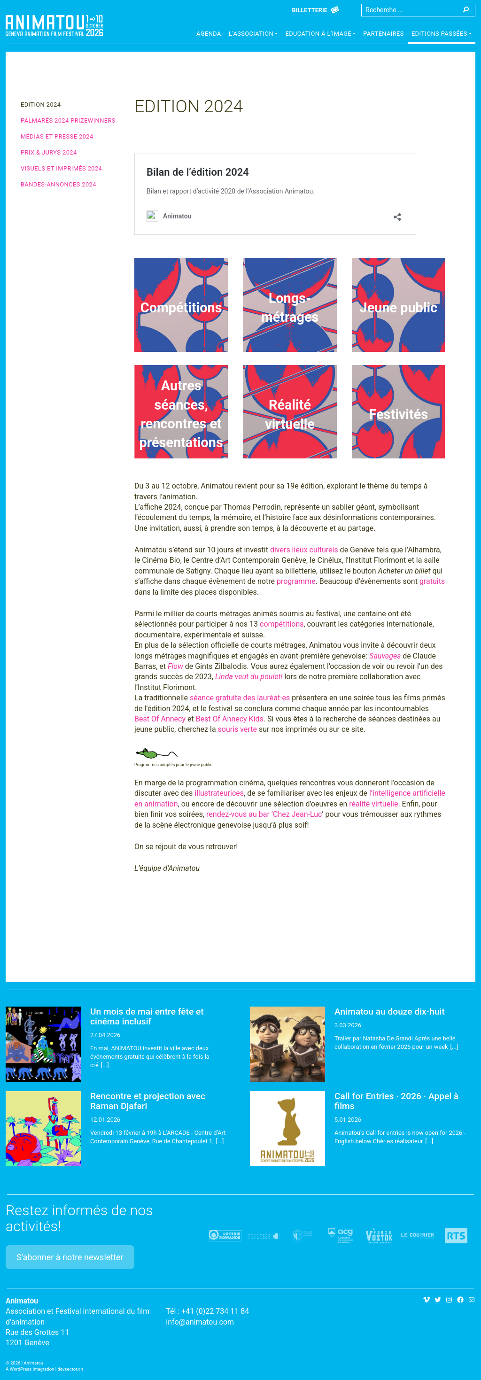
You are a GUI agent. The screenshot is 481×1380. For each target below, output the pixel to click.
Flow (175, 666)
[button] (253, 35)
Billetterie (309, 10)
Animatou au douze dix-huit (389, 1011)
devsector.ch (70, 1369)
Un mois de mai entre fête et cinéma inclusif (147, 1016)
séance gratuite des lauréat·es (240, 697)
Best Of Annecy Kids (230, 718)
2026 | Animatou (26, 1362)
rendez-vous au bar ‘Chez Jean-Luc (264, 814)
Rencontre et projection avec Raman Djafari (147, 1101)
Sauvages (385, 655)
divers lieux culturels (304, 549)
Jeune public (398, 308)
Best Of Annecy (160, 718)
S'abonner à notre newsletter (70, 1257)
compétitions (281, 624)
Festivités (398, 414)
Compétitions (181, 308)
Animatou (54, 25)
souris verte (237, 729)
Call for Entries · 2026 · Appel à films (396, 1101)
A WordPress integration (30, 1369)
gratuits (432, 581)
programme (296, 581)
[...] (105, 1065)
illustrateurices (219, 793)
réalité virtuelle (373, 803)
